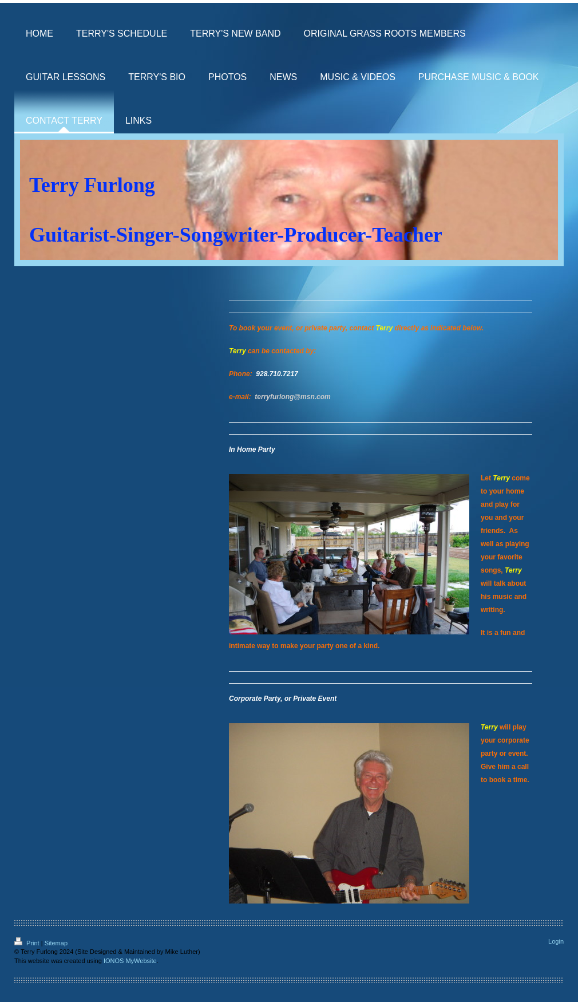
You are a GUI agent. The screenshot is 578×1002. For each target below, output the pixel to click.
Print (27, 943)
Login (556, 941)
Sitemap (56, 943)
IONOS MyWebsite (130, 960)
